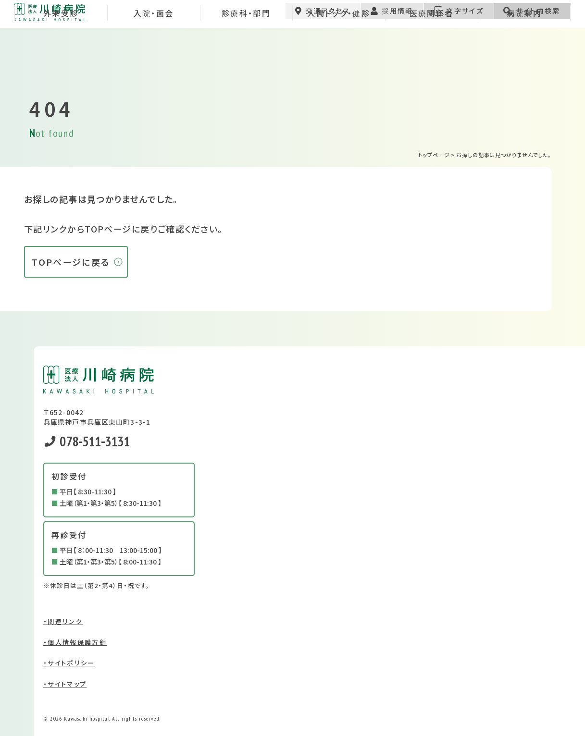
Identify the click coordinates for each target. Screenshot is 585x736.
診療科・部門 (246, 59)
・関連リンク (63, 621)
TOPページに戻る (71, 262)
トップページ (433, 155)
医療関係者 (432, 59)
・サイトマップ (65, 683)
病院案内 (524, 59)
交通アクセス (322, 17)
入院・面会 (154, 59)
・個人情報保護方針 (75, 642)
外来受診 (60, 59)
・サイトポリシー (69, 662)
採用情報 (391, 17)
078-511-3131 (87, 441)
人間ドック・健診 (338, 59)
